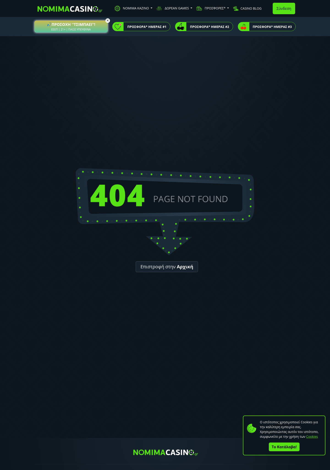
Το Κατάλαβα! (284, 446)
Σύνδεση (284, 8)
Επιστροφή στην (166, 267)
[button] (71, 27)
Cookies (312, 436)
